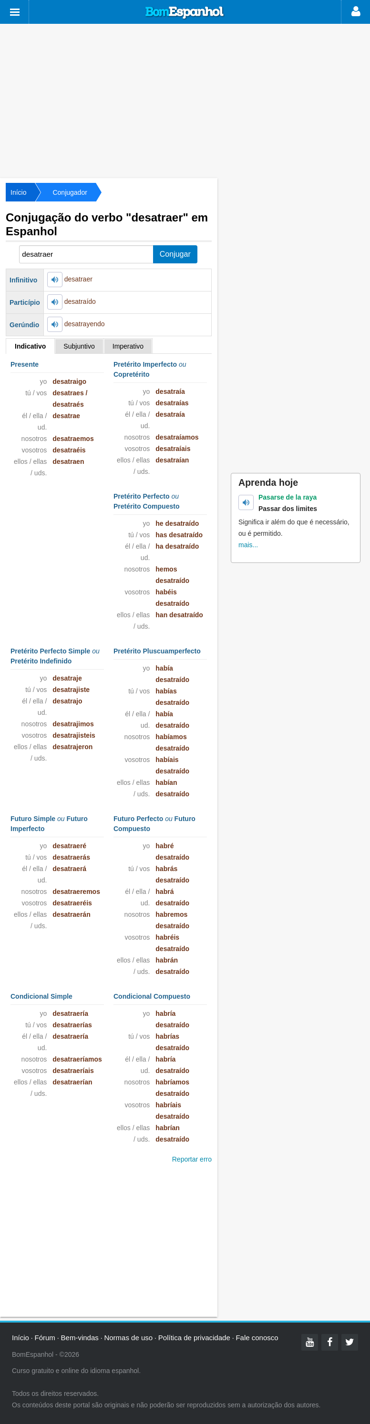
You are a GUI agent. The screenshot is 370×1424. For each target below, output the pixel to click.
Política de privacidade (194, 1338)
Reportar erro (192, 1159)
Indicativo (30, 346)
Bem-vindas (80, 1338)
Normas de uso (128, 1338)
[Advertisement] (185, 100)
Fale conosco (257, 1338)
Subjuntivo (78, 346)
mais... (248, 545)
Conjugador (69, 192)
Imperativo (128, 346)
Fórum (45, 1338)
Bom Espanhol (185, 13)
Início (18, 192)
